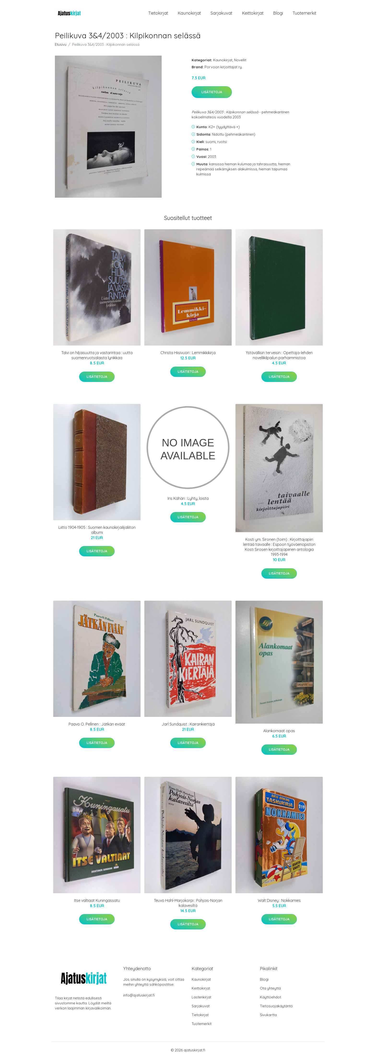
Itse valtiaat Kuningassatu (97, 901)
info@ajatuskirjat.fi (139, 997)
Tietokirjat (158, 14)
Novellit (240, 61)
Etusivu (60, 46)
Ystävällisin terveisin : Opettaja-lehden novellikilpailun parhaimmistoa (279, 357)
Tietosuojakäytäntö (276, 1007)
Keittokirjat (253, 14)
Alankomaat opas (279, 732)
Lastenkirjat (201, 999)
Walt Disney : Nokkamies (279, 901)
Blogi (278, 14)
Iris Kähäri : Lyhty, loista (188, 499)
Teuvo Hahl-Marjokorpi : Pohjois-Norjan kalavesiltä (188, 904)
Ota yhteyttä (270, 990)
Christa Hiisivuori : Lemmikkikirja (188, 354)
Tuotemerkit (304, 14)
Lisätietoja (211, 94)
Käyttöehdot (270, 999)
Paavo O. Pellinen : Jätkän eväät (97, 725)
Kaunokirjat (189, 14)
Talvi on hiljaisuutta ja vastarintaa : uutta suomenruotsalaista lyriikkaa (97, 357)
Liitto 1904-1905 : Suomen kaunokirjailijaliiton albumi (97, 531)
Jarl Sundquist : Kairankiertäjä (188, 725)
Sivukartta (268, 1016)
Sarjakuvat (221, 14)
